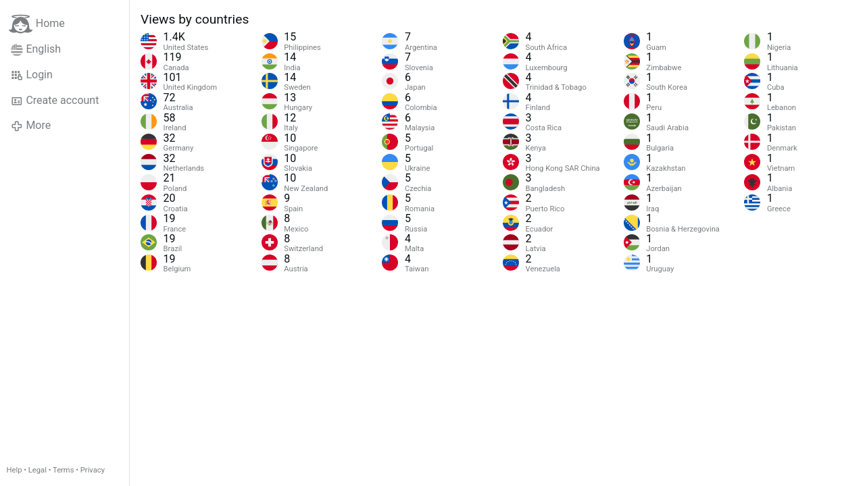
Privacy (92, 470)
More (31, 125)
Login (32, 75)
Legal (37, 470)
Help (14, 470)
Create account (55, 100)
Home (37, 24)
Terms (63, 470)
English (36, 49)
